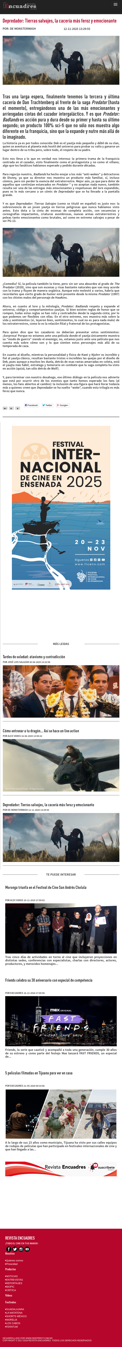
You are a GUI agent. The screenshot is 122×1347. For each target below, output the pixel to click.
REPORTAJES (13, 1283)
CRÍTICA (10, 1290)
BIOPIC (9, 1286)
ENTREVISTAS (14, 1279)
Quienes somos (14, 1260)
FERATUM (11, 1326)
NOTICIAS (11, 1276)
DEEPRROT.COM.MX (42, 1338)
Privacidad (11, 1264)
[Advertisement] (61, 615)
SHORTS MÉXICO (16, 1316)
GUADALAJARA (14, 1309)
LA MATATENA (13, 1312)
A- (11, 408)
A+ (5, 408)
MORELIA (11, 1319)
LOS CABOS (12, 1323)
